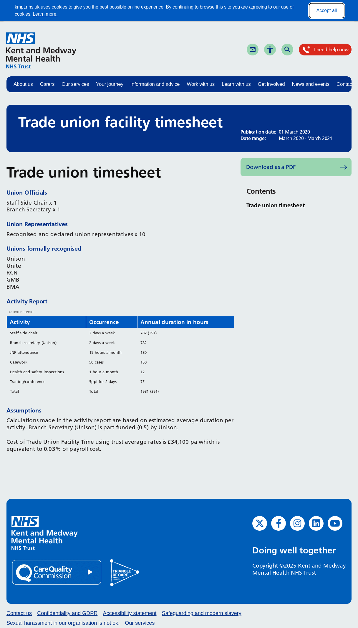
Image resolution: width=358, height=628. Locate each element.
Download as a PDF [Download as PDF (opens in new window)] (271, 167)
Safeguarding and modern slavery (201, 613)
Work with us (201, 84)
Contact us (19, 613)
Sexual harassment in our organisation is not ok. (63, 623)
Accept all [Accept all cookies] (326, 10)
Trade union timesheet (275, 205)
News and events (310, 84)
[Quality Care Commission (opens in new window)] (57, 572)
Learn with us (236, 84)
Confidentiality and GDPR (67, 613)
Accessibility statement (129, 613)
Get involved (271, 84)
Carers (47, 84)
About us (23, 84)
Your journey (109, 84)
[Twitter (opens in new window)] (259, 523)
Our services (75, 84)
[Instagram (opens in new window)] (297, 523)
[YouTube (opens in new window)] (335, 523)
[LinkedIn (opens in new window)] (316, 523)
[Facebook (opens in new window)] (278, 523)
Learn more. (45, 14)
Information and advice (155, 84)
